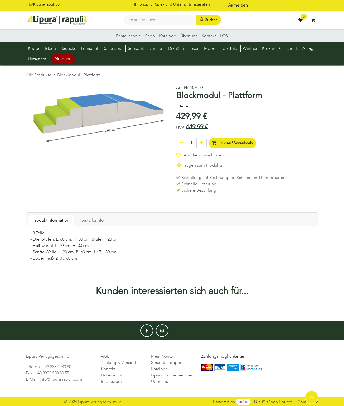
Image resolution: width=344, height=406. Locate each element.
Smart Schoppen (166, 362)
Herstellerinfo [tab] (91, 220)
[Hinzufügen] (201, 143)
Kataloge (159, 369)
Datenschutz (112, 375)
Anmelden (238, 5)
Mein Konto (162, 356)
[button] (311, 397)
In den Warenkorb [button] (232, 143)
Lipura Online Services (172, 375)
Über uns (159, 381)
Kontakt (108, 369)
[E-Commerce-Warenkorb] (313, 20)
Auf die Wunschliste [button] (198, 155)
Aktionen (62, 59)
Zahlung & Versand (118, 362)
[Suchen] (208, 20)
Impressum (111, 381)
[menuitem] (128, 36)
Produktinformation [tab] (51, 220)
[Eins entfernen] (181, 143)
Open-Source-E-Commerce (292, 402)
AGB (105, 356)
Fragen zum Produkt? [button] (199, 165)
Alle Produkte (38, 75)
